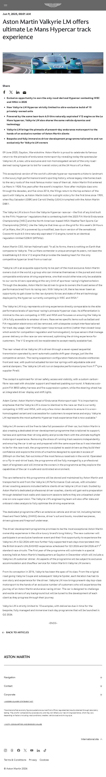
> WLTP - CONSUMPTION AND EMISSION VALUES (23, 724)
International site (91, 739)
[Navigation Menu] (5, 5)
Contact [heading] (53, 685)
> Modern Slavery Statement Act (18, 701)
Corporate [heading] (53, 694)
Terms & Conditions (15, 759)
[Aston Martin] (53, 5)
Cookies (44, 759)
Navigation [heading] (53, 677)
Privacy (33, 759)
